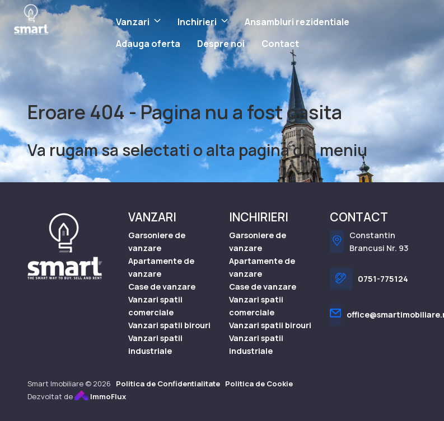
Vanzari (132, 22)
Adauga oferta (148, 43)
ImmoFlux (100, 396)
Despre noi (221, 43)
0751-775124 (383, 278)
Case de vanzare (161, 286)
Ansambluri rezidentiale (297, 22)
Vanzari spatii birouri (169, 325)
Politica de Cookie (259, 384)
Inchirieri (197, 22)
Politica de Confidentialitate (168, 384)
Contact (280, 43)
